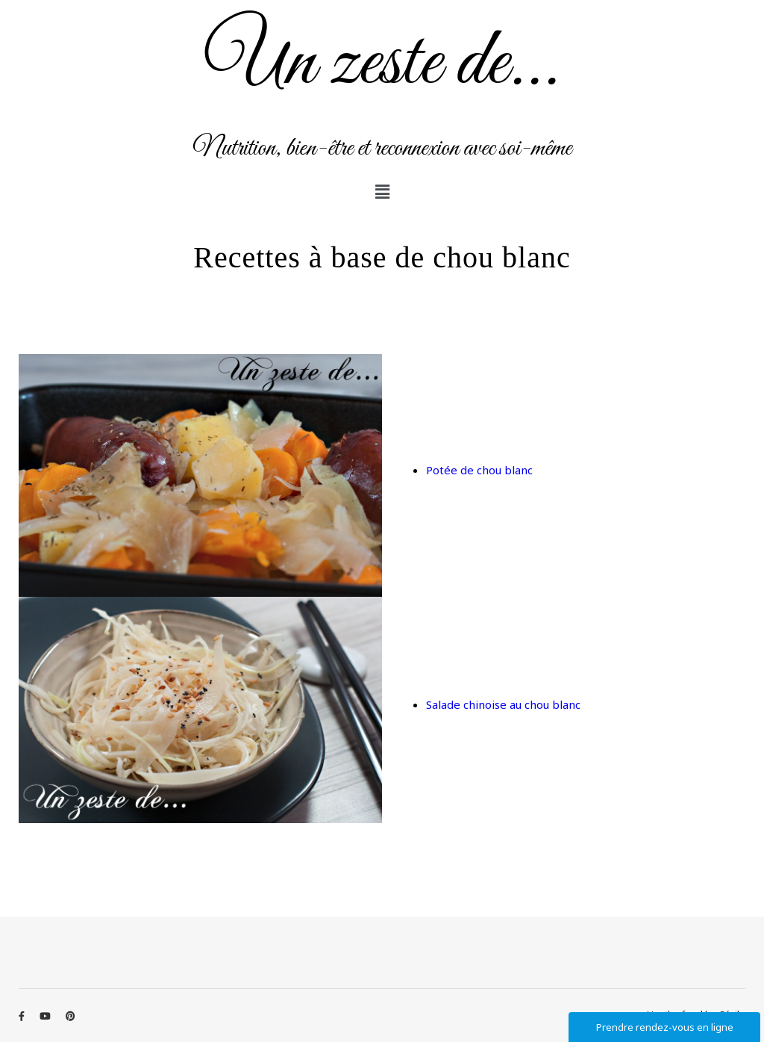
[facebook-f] (23, 1016)
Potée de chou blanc (479, 469)
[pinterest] (70, 1016)
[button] (382, 191)
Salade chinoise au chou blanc (503, 704)
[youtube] (46, 1016)
